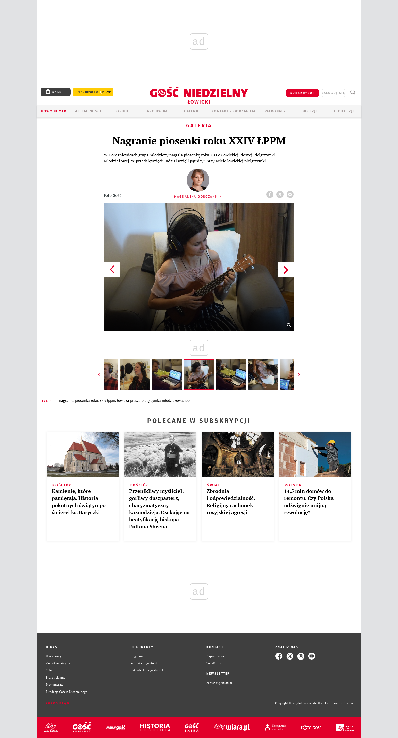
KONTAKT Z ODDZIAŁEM (233, 111)
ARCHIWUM (157, 111)
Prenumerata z (93, 92)
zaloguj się (333, 93)
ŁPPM (189, 401)
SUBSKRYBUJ (302, 93)
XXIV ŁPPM (107, 401)
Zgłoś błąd (57, 703)
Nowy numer (54, 111)
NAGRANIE (66, 401)
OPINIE (122, 111)
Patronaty (275, 111)
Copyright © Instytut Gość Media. (296, 703)
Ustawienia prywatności (147, 670)
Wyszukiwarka (352, 92)
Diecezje (309, 111)
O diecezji (344, 111)
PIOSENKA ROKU (86, 401)
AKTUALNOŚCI (88, 111)
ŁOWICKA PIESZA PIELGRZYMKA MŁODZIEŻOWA (150, 401)
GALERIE (192, 111)
